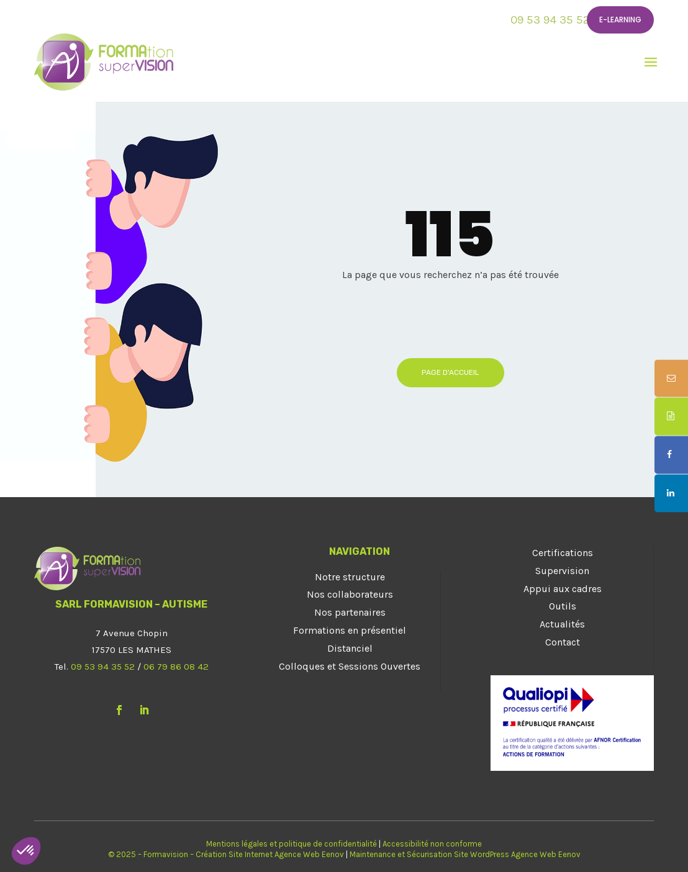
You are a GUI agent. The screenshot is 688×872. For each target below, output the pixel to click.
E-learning (620, 19)
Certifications (562, 553)
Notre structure (350, 577)
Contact (562, 642)
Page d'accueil (450, 372)
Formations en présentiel (349, 630)
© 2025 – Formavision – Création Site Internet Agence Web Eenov (226, 854)
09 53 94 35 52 (550, 20)
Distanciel (350, 648)
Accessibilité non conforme (432, 843)
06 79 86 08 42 (176, 666)
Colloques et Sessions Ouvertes (349, 666)
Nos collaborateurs (350, 594)
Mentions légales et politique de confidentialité (291, 843)
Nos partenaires (350, 612)
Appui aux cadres (562, 589)
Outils (562, 606)
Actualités (562, 624)
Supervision (562, 571)
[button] (26, 851)
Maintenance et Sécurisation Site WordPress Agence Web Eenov (465, 854)
